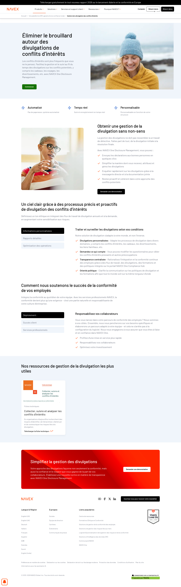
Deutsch (24, 525)
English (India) (26, 553)
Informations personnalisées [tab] (37, 231)
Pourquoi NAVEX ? (111, 14)
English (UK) (25, 521)
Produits (38, 14)
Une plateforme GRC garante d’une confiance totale (47, 20)
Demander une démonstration (111, 192)
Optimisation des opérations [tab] (37, 245)
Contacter (134, 14)
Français (24, 533)
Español (24, 537)
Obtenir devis (146, 14)
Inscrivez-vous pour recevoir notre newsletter (140, 499)
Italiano (24, 529)
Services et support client (72, 14)
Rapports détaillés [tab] (32, 238)
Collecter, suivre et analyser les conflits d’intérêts (43, 413)
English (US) (25, 517)
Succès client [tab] (30, 322)
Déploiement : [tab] (30, 315)
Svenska (24, 545)
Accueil (23, 20)
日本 (22, 541)
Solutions (52, 14)
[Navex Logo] (20, 13)
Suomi (23, 549)
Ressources (94, 14)
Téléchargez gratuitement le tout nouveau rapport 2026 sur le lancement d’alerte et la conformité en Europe (90, 2)
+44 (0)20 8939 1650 (143, 7)
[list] (160, 7)
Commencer (29, 87)
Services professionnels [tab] (35, 330)
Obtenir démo (160, 14)
